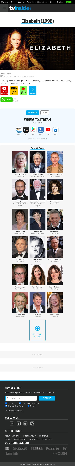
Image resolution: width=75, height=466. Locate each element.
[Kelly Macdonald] (37, 277)
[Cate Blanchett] (20, 164)
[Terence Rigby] (20, 277)
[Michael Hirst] (20, 305)
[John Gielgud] (37, 249)
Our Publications (17, 442)
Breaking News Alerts (15, 406)
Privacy (8, 439)
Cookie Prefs (47, 439)
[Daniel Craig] (20, 249)
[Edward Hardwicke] (55, 249)
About (7, 436)
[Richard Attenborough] (37, 193)
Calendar (30, 2)
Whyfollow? (15, 100)
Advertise (16, 436)
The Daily (11, 403)
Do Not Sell (34, 439)
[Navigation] (4, 8)
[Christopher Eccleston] (55, 164)
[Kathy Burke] (20, 221)
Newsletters (42, 2)
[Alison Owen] (55, 305)
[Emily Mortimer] (55, 277)
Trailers (60, 2)
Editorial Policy (29, 436)
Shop (13, 2)
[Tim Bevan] (37, 305)
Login (69, 2)
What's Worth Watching (30, 403)
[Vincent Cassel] (55, 221)
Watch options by (37, 138)
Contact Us (43, 436)
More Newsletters (13, 410)
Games (21, 2)
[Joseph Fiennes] (20, 193)
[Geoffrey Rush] (37, 164)
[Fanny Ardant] (55, 193)
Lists (52, 2)
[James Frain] (37, 221)
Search (5, 2)
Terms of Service (20, 439)
